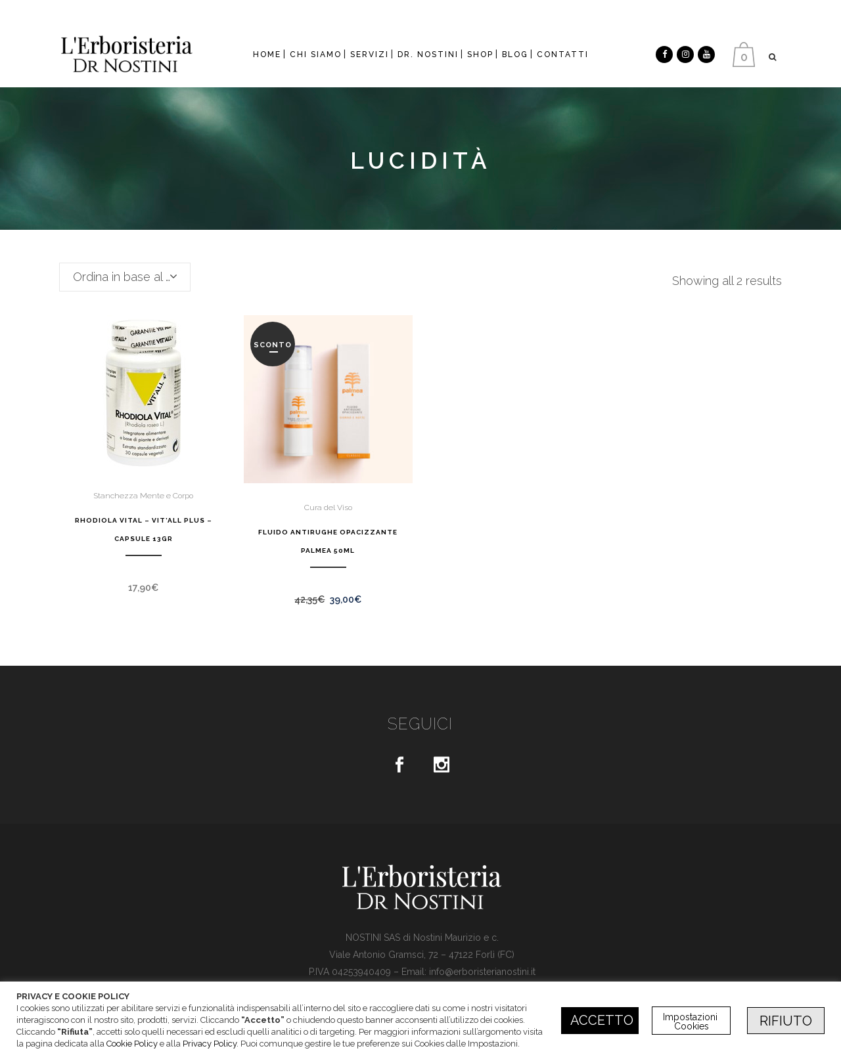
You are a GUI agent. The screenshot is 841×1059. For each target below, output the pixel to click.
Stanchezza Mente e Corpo (143, 495)
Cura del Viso (328, 507)
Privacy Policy (210, 1043)
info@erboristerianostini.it (482, 971)
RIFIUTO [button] (786, 1021)
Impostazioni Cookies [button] (691, 1021)
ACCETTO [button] (601, 1020)
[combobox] (125, 277)
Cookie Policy (132, 1043)
